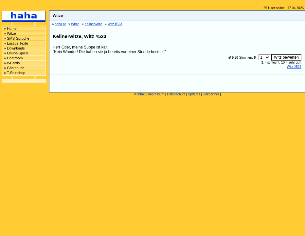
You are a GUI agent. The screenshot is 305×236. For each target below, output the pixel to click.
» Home (10, 28)
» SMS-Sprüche (16, 38)
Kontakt (140, 94)
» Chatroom (13, 58)
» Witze (10, 33)
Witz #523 (294, 67)
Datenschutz (176, 94)
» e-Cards (12, 63)
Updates (194, 94)
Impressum (156, 94)
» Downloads (14, 48)
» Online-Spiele (16, 53)
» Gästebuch (14, 68)
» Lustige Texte (16, 43)
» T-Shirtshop (14, 73)
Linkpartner (211, 94)
